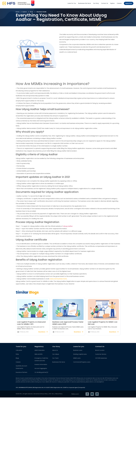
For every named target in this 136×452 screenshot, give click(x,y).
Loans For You (72, 3)
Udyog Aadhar (68, 226)
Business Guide (41, 12)
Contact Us (104, 3)
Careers (119, 3)
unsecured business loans (58, 279)
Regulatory (39, 346)
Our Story (96, 3)
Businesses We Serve (84, 3)
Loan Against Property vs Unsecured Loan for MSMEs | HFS (31, 323)
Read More (41, 332)
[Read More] (47, 332)
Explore (112, 3)
